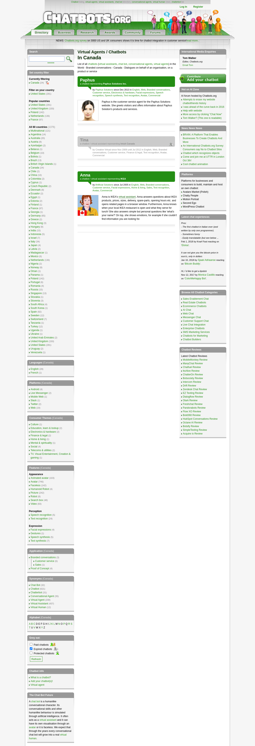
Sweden (35, 315)
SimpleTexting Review (195, 430)
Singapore (36, 293)
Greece (35, 219)
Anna (85, 175)
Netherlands (37, 116)
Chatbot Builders (192, 339)
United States (38, 93)
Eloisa (185, 245)
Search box (37, 500)
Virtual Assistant (39, 603)
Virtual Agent (38, 599)
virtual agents (91, 2)
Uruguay (35, 348)
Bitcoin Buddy (192, 263)
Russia (34, 289)
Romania (35, 285)
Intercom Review (192, 381)
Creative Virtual (103, 149)
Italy (33, 241)
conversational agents (142, 2)
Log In (183, 6)
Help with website (192, 110)
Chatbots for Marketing (195, 335)
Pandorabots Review (194, 407)
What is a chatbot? (41, 677)
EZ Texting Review (193, 393)
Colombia (36, 178)
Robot (34, 496)
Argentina (36, 134)
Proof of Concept (40, 568)
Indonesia (36, 234)
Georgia (35, 212)
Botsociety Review (193, 378)
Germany (36, 215)
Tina (84, 140)
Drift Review (189, 385)
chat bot (118, 2)
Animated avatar (39, 478)
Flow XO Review (192, 411)
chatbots (92, 64)
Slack (34, 400)
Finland (35, 204)
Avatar (144, 95)
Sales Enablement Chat (196, 298)
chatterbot (176, 2)
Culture (35, 424)
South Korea (37, 308)
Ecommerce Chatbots (194, 306)
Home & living (138, 187)
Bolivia (34, 156)
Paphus (87, 80)
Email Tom (188, 65)
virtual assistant (99, 143)
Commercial (154, 95)
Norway (35, 267)
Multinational (37, 130)
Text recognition (132, 95)
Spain (34, 311)
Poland (34, 112)
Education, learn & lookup (45, 428)
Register (198, 6)
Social (34, 446)
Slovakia (35, 297)
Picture (34, 492)
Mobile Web (37, 396)
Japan (34, 245)
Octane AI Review (192, 422)
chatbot (85, 84)
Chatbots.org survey (76, 40)
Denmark (36, 189)
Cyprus (34, 182)
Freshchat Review (192, 404)
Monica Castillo (206, 274)
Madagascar (37, 252)
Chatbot (74, 2)
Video (34, 503)
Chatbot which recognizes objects (201, 153)
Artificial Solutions (104, 184)
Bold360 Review (192, 415)
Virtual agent (37, 684)
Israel (34, 237)
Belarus (35, 149)
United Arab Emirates (42, 337)
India (33, 230)
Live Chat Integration (194, 324)
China (34, 175)
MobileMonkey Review (195, 359)
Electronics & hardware (123, 92)
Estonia (35, 200)
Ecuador (35, 193)
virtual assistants (106, 2)
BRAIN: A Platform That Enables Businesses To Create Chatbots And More (202, 138)
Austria (34, 141)
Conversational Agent (42, 596)
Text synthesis (38, 540)
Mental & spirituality (41, 442)
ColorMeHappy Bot (195, 278)
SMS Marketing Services (196, 332)
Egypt (34, 197)
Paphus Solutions (104, 89)
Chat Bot (35, 585)
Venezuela (36, 352)
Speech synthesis (113, 95)
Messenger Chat (192, 317)
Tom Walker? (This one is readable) (202, 118)
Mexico (34, 256)
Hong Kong (37, 223)
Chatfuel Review (192, 367)
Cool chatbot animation (195, 164)
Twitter (34, 404)
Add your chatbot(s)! (42, 681)
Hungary (35, 226)
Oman (34, 271)
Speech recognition (41, 514)
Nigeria (34, 263)
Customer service (101, 92)
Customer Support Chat (196, 321)
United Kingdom (39, 108)
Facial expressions (145, 92)
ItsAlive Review (191, 370)
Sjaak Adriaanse (207, 260)
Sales (149, 187)
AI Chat (187, 309)
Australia (35, 138)
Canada (35, 82)
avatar (32, 727)
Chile (33, 171)
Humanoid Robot (40, 489)
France (34, 119)
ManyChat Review (193, 363)
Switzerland (37, 319)
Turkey (34, 326)
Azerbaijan (36, 145)
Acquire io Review (192, 433)
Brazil (34, 160)
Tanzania (35, 322)
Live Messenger (39, 393)
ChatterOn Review (193, 374)
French (34, 372)
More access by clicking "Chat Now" (202, 114)
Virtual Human (38, 607)
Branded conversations (158, 89)
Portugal (35, 282)
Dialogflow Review (193, 396)
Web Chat (188, 313)
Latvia (34, 249)
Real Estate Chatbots (194, 302)
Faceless (35, 485)
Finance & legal (134, 152)
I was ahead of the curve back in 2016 (203, 106)
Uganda (35, 330)
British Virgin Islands (42, 164)
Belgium (35, 152)
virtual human (159, 2)
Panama (35, 274)
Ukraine (35, 333)
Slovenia (35, 300)
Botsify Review (191, 426)
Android (35, 389)
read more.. (192, 40)
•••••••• (50, 63)
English (136, 89)
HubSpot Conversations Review (200, 418)
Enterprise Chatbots (194, 328)
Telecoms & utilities (41, 450)
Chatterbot (36, 592)
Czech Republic (39, 186)
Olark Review (190, 400)
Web (143, 89)
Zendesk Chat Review (195, 389)
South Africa (37, 304)
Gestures (36, 533)
